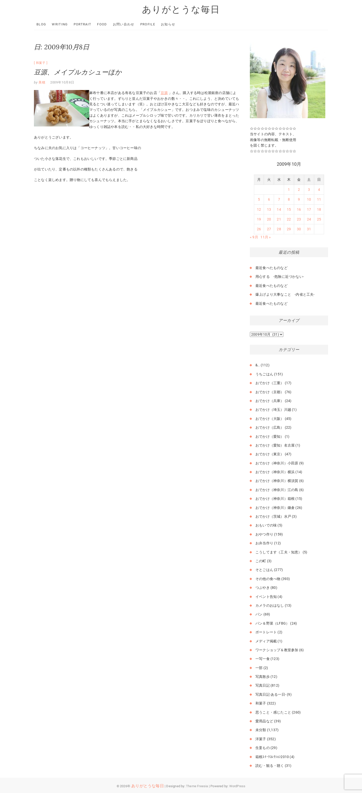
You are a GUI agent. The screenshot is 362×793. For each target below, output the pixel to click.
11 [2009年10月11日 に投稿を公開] (319, 199)
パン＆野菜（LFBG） (272, 623)
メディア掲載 (266, 641)
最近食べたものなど (271, 268)
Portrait (82, 24)
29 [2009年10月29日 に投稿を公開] (289, 229)
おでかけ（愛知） (269, 436)
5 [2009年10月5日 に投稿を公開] (259, 199)
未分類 (260, 730)
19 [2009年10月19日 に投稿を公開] (259, 219)
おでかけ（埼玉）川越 (273, 410)
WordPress (237, 786)
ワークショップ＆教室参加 (276, 650)
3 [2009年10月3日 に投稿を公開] (309, 190)
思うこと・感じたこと (273, 712)
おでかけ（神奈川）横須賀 (276, 481)
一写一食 (262, 659)
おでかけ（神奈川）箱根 (275, 499)
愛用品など (264, 721)
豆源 (164, 93)
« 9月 (254, 237)
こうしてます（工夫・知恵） (278, 552)
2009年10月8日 (62, 82)
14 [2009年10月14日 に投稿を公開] (279, 209)
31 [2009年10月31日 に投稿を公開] (309, 229)
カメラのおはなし (269, 605)
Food (102, 24)
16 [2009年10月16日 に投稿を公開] (299, 209)
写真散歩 (262, 677)
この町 (260, 561)
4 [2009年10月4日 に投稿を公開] (319, 190)
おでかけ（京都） (269, 392)
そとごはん (264, 570)
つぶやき (262, 588)
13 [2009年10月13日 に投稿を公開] (269, 209)
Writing (60, 24)
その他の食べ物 (267, 579)
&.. (257, 365)
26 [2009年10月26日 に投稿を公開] (259, 229)
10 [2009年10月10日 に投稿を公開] (309, 199)
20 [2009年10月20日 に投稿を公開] (269, 219)
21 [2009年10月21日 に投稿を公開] (279, 219)
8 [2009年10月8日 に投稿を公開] (289, 199)
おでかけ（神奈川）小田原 (276, 463)
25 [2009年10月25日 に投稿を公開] (319, 219)
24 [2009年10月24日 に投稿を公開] (309, 219)
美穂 (42, 82)
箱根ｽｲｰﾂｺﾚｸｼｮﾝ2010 (272, 757)
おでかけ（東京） (269, 454)
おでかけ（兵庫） (269, 401)
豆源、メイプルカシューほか (78, 72)
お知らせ (168, 24)
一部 (258, 668)
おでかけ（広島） (269, 427)
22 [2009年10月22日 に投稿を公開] (289, 219)
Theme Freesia (197, 786)
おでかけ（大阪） (269, 419)
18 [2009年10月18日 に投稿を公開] (319, 209)
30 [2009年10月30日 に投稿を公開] (299, 229)
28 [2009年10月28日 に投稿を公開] (279, 229)
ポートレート (266, 632)
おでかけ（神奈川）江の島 (276, 490)
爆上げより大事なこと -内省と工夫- (285, 294)
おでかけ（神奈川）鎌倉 (275, 508)
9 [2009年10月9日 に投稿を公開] (299, 199)
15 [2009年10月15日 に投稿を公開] (289, 209)
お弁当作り (264, 543)
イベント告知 (266, 597)
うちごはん (264, 374)
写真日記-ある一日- (270, 694)
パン (258, 614)
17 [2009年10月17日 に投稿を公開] (309, 209)
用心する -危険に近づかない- (279, 277)
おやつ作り (264, 534)
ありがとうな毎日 (181, 9)
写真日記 (262, 685)
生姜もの (262, 748)
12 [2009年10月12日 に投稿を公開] (259, 209)
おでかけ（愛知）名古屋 (275, 445)
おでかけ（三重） (269, 383)
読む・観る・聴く (269, 766)
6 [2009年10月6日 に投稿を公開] (269, 199)
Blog (41, 24)
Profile (147, 24)
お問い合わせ (123, 24)
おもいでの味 (266, 525)
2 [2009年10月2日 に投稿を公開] (299, 190)
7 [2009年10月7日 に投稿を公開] (279, 199)
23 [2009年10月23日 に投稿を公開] (299, 219)
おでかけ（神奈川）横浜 (275, 472)
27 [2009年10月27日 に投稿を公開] (269, 229)
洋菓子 (260, 739)
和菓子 (41, 63)
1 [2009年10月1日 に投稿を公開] (289, 190)
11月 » (265, 237)
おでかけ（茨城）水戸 (273, 516)
